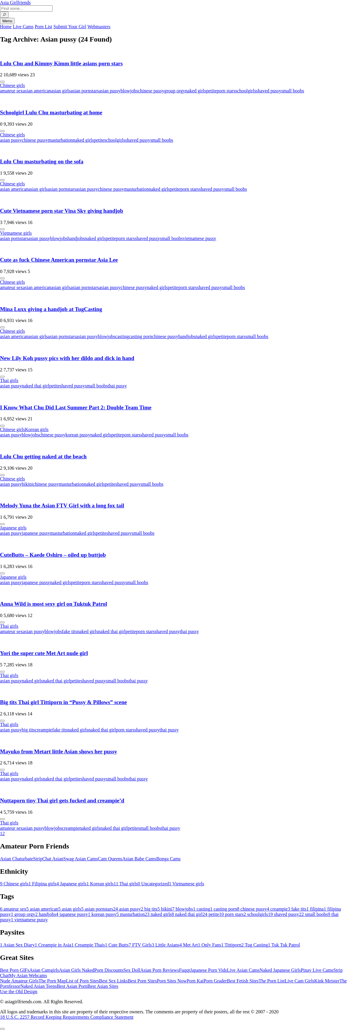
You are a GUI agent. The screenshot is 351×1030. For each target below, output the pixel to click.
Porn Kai (195, 980)
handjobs (76, 238)
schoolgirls (245, 90)
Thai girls (9, 380)
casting (121, 336)
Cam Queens (110, 858)
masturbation (60, 140)
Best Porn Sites (142, 980)
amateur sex (11, 90)
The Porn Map (52, 980)
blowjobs (129, 90)
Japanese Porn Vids (208, 970)
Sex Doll (131, 970)
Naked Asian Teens (38, 986)
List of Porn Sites (82, 980)
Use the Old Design (18, 991)
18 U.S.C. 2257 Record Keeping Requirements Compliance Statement (67, 1017)
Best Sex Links (113, 980)
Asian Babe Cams (139, 858)
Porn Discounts (108, 970)
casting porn (140, 336)
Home (6, 26)
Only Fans (209, 944)
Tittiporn (231, 944)
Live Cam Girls (300, 980)
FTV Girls (140, 944)
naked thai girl (35, 385)
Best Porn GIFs (14, 970)
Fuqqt (184, 970)
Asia (15, 2)
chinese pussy (151, 90)
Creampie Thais (88, 944)
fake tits (69, 631)
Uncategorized (153, 883)
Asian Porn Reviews (159, 970)
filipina (315, 908)
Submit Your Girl (69, 26)
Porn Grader (215, 980)
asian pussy (109, 90)
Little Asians (165, 944)
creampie (43, 729)
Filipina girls (42, 883)
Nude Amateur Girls (19, 980)
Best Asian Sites (103, 986)
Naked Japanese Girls (280, 970)
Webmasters (98, 26)
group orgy (174, 90)
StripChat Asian (48, 858)
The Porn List (272, 980)
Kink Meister (326, 980)
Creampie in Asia (53, 944)
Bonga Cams (168, 858)
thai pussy (117, 385)
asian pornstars (85, 90)
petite (211, 90)
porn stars (226, 90)
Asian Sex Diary (17, 944)
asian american (37, 90)
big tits (28, 729)
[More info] (2, 82)
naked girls (195, 90)
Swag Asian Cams (80, 858)
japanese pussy (36, 533)
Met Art (189, 944)
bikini (27, 484)
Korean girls (37, 429)
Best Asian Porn (72, 986)
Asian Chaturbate (16, 858)
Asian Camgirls (44, 970)
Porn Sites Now (171, 980)
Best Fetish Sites (243, 980)
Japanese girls (13, 527)
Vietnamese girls (16, 233)
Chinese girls (12, 85)
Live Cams (23, 26)
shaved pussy (268, 90)
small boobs (292, 90)
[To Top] (2, 1029)
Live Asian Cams (243, 970)
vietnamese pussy (199, 238)
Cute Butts (116, 944)
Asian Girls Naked (76, 970)
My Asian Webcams (28, 975)
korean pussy (77, 434)
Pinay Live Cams (317, 970)
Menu (7, 21)
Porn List (43, 26)
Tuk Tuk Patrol (284, 944)
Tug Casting (254, 944)
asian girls (60, 90)
